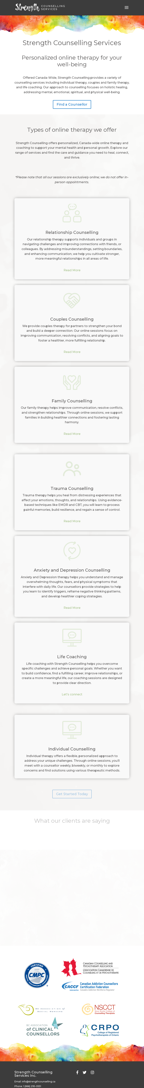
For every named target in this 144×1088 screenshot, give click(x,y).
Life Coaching (72, 656)
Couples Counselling (72, 319)
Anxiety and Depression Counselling (72, 570)
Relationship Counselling (72, 232)
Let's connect (72, 694)
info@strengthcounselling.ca (38, 1081)
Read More (72, 270)
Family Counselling (72, 400)
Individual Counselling (71, 749)
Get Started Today (72, 794)
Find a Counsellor (72, 103)
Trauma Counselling (72, 488)
